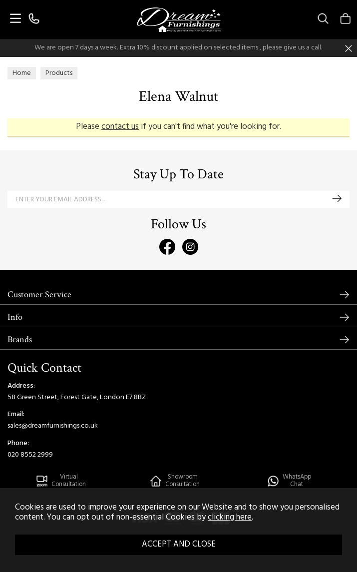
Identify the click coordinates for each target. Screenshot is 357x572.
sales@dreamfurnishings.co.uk (52, 426)
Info (14, 317)
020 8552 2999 (30, 455)
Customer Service (39, 294)
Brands (19, 339)
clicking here (230, 517)
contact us (120, 126)
